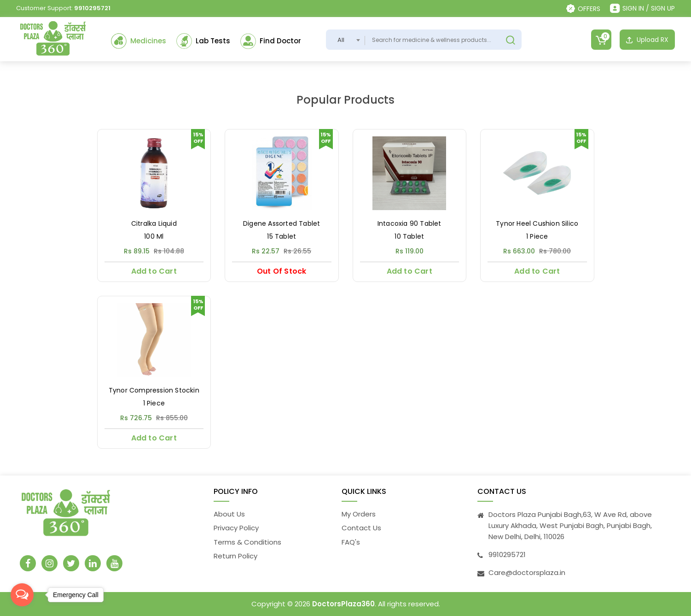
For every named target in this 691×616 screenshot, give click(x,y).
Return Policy (235, 556)
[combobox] (345, 39)
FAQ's (351, 542)
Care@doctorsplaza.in (526, 572)
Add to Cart (154, 271)
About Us (229, 514)
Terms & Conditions (247, 542)
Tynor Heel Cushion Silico (537, 223)
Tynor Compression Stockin (154, 390)
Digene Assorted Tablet (281, 223)
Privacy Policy (236, 528)
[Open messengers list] (22, 594)
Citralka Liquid (154, 223)
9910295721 (92, 8)
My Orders (359, 514)
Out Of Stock (281, 271)
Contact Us (361, 528)
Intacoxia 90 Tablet (409, 223)
